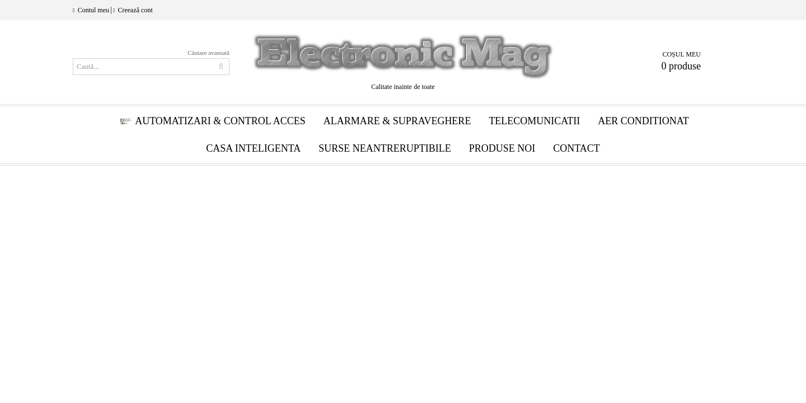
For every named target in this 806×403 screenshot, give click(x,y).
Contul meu (93, 10)
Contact (576, 148)
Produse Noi (502, 148)
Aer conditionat (643, 120)
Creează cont (135, 10)
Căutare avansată (208, 52)
